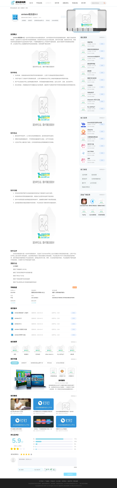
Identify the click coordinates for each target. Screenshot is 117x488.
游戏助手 (30, 20)
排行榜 (83, 3)
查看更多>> (74, 342)
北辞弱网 (84, 174)
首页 (19, 8)
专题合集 (75, 3)
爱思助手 (84, 179)
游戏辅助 (24, 20)
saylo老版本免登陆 (84, 203)
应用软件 (48, 3)
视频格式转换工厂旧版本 (101, 203)
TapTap (84, 211)
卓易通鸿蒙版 (101, 211)
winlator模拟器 (55, 20)
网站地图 (75, 481)
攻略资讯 (65, 3)
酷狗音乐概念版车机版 (93, 203)
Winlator (48, 20)
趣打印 (84, 183)
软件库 (57, 3)
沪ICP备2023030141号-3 (75, 485)
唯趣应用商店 (86, 187)
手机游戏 (39, 3)
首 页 (31, 3)
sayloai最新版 (92, 211)
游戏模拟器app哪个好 (39, 20)
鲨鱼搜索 (94, 174)
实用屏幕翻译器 (96, 179)
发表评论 (70, 474)
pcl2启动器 (93, 183)
